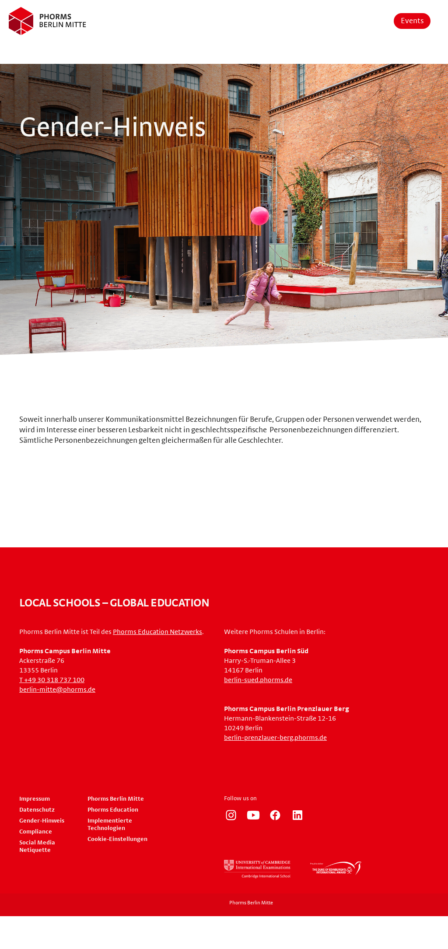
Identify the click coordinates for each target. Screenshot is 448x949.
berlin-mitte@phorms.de (57, 689)
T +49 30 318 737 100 (51, 679)
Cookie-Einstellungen (117, 839)
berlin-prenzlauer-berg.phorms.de (275, 737)
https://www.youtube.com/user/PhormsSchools (253, 815)
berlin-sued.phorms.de (258, 679)
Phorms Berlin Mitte (116, 799)
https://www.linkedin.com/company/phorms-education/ (297, 815)
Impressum (34, 799)
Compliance (35, 832)
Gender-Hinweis (41, 821)
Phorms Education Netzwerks (157, 631)
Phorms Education (113, 810)
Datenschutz (37, 810)
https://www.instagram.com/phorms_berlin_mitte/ (231, 815)
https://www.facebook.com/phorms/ (275, 815)
